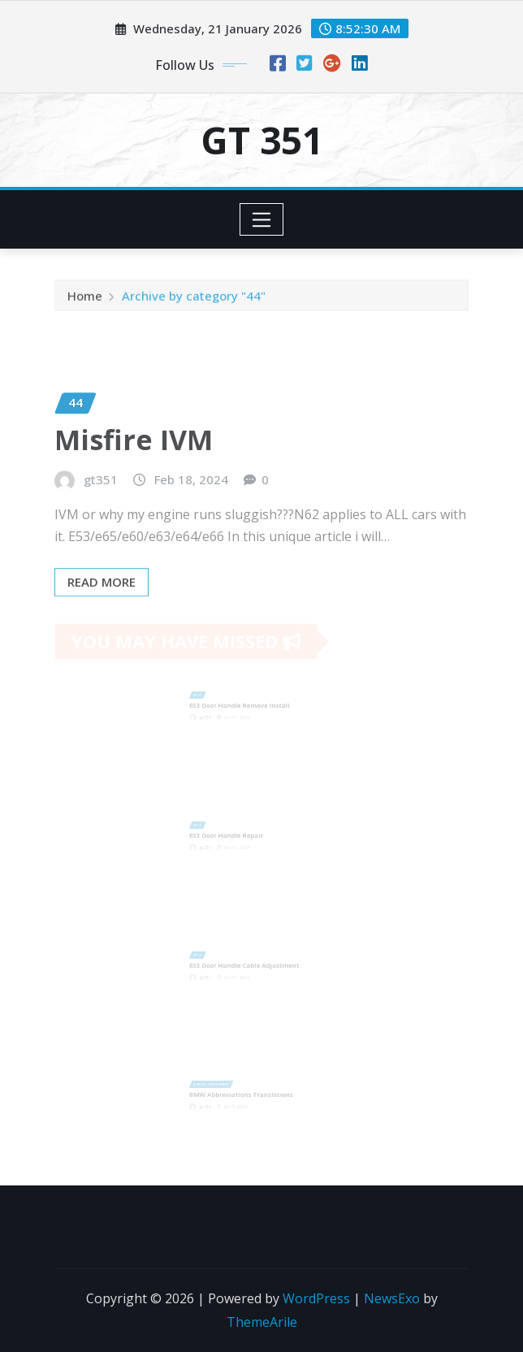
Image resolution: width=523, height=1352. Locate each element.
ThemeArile (262, 1322)
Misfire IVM (133, 462)
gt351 (101, 502)
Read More (101, 604)
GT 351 (262, 140)
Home (84, 298)
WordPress (316, 1298)
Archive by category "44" (194, 298)
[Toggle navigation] (262, 219)
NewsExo (392, 1298)
